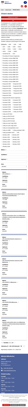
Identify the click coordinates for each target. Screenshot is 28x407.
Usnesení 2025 (18, 109)
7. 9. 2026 (4, 203)
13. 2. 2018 (4, 223)
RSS (19, 20)
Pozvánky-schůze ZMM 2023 (10, 74)
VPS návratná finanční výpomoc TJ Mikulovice (12, 239)
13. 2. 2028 (5, 227)
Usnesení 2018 (6, 102)
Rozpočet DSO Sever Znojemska (11, 98)
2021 (4, 49)
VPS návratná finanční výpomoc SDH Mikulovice (12, 261)
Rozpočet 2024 (7, 93)
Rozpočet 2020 (7, 88)
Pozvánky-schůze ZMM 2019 (10, 65)
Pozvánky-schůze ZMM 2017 (10, 60)
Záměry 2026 (6, 146)
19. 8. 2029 (5, 333)
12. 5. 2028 (5, 248)
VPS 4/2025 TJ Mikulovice (10, 282)
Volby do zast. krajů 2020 (10, 123)
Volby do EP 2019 (18, 111)
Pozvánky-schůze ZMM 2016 (10, 58)
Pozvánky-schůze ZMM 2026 (10, 81)
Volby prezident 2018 (18, 130)
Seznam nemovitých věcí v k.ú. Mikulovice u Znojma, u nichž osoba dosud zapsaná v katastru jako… (14, 217)
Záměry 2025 (16, 144)
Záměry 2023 (16, 142)
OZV (14, 53)
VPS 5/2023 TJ (7, 174)
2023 (14, 49)
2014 (10, 44)
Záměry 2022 (6, 142)
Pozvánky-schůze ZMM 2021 (10, 70)
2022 (9, 49)
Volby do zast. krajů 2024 (10, 125)
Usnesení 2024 (7, 109)
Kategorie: (4, 44)
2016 (20, 44)
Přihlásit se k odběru (17, 17)
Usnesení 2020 (7, 104)
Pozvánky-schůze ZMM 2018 (10, 63)
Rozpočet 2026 (7, 95)
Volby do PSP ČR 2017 (8, 116)
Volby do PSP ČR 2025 (9, 121)
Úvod (2, 9)
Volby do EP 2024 (7, 114)
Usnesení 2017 (17, 100)
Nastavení (22, 405)
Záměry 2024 (6, 144)
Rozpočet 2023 (18, 91)
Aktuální (4, 186)
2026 (9, 51)
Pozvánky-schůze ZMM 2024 (10, 77)
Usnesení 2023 (18, 107)
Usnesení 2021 (17, 104)
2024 (20, 49)
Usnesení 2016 (6, 100)
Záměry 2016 (6, 135)
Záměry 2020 (6, 139)
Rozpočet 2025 (18, 93)
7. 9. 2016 (4, 199)
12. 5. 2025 (5, 244)
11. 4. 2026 (4, 182)
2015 (15, 44)
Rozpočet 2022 (7, 91)
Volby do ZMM (6, 130)
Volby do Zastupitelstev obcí (11, 128)
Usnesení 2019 (17, 102)
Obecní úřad (8, 9)
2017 (4, 46)
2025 (4, 51)
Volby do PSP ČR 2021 (8, 118)
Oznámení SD (6, 53)
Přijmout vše (6, 405)
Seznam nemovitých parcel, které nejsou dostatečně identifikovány (13, 194)
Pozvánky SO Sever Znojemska (11, 56)
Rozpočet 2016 (7, 84)
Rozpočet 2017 (17, 84)
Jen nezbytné (14, 405)
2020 (19, 46)
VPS (18, 132)
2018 (9, 46)
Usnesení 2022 (7, 107)
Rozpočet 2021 (18, 88)
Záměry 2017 (15, 135)
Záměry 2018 (6, 137)
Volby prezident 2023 (8, 132)
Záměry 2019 (15, 137)
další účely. (17, 397)
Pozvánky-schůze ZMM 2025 (10, 79)
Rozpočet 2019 (17, 86)
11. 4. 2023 (4, 178)
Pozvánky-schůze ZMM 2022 (10, 72)
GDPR (15, 51)
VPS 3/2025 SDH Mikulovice (10, 302)
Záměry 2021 (16, 139)
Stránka (6, 342)
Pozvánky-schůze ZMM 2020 (10, 67)
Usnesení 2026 (7, 111)
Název (3, 150)
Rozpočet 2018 (7, 86)
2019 (14, 46)
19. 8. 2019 (4, 329)
